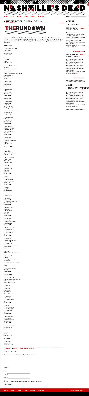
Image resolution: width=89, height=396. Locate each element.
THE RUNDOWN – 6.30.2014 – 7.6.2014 (24, 21)
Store (12, 16)
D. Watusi (13, 22)
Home (6, 16)
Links (26, 16)
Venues (32, 16)
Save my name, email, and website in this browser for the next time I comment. (24, 383)
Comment (15, 348)
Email (5, 376)
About (19, 16)
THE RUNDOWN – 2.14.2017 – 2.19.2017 (73, 55)
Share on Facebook (24, 348)
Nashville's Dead (44, 8)
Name (5, 373)
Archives (41, 16)
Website (6, 379)
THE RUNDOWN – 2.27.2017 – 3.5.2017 (72, 29)
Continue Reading (78, 51)
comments (7, 348)
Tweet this (32, 348)
